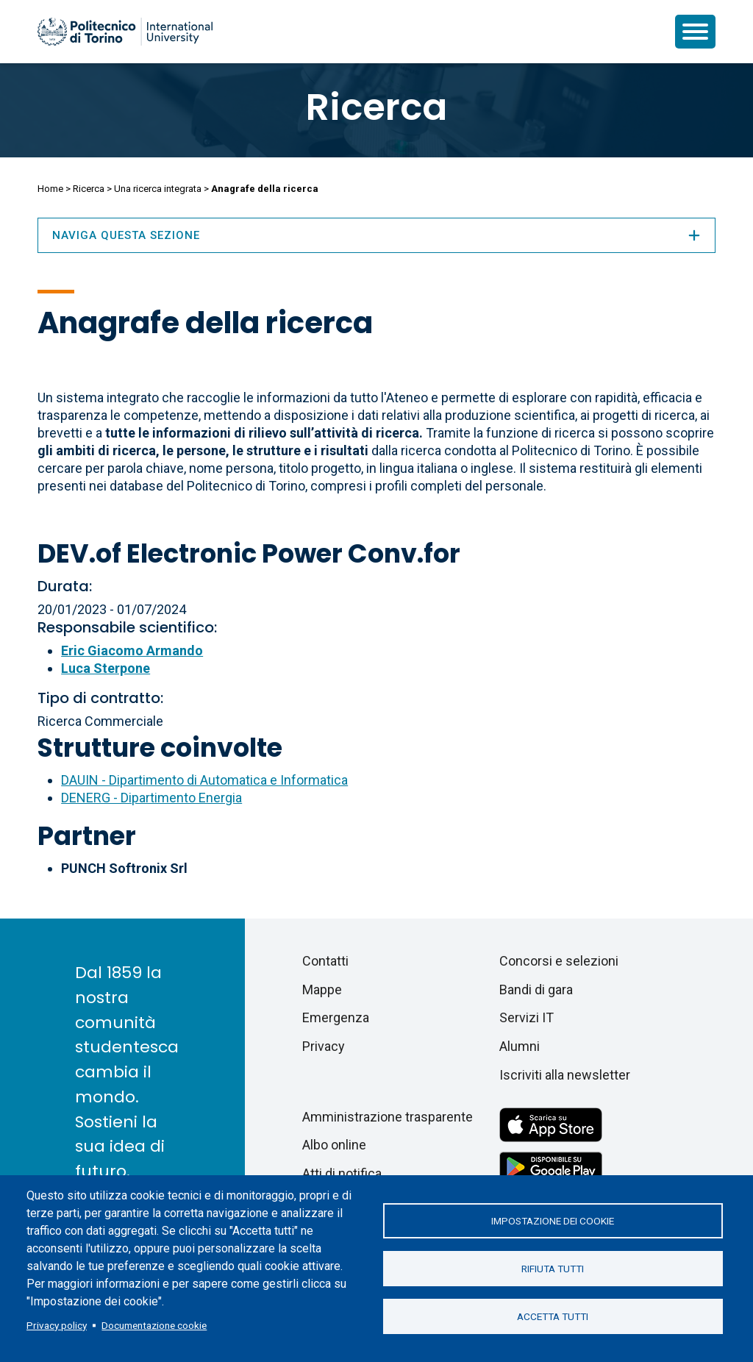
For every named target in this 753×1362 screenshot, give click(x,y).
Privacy (323, 1046)
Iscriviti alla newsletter (564, 1075)
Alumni (519, 1046)
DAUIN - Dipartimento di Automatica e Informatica (204, 780)
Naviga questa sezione (376, 235)
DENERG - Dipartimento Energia (151, 797)
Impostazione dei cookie (552, 1221)
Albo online (334, 1144)
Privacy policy (56, 1325)
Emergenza (335, 1017)
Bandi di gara (536, 989)
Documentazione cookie (154, 1325)
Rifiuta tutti (552, 1268)
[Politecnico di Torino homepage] (125, 32)
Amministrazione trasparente (387, 1116)
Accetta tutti (552, 1316)
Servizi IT (526, 1017)
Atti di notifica (342, 1173)
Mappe (322, 989)
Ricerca (376, 107)
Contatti (325, 961)
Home (50, 188)
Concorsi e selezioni (558, 961)
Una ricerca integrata (157, 188)
